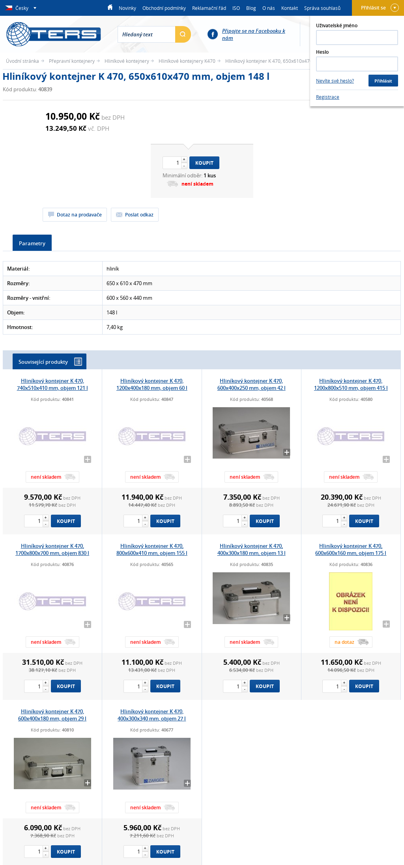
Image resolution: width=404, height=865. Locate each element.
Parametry (32, 243)
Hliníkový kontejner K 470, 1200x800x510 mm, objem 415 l (351, 384)
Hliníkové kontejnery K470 (187, 61)
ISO (236, 8)
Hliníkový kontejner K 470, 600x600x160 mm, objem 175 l (350, 549)
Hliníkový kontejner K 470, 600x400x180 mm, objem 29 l (52, 715)
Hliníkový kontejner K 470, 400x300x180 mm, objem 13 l (251, 549)
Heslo (322, 52)
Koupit (204, 163)
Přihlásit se (380, 8)
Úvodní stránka (22, 61)
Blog (251, 8)
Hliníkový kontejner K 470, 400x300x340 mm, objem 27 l (152, 715)
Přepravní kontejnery (72, 61)
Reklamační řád (209, 8)
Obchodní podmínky (164, 8)
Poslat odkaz (139, 214)
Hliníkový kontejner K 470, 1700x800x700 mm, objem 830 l (52, 549)
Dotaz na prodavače (79, 214)
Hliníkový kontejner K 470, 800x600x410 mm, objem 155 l (151, 549)
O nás (268, 8)
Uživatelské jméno (336, 25)
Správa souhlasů (322, 8)
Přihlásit (383, 81)
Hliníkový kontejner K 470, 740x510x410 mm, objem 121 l (52, 384)
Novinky (127, 8)
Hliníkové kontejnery (127, 61)
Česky (22, 8)
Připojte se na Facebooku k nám (253, 34)
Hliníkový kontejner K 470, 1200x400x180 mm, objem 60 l (151, 384)
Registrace (327, 97)
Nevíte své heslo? (335, 80)
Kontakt (289, 8)
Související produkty (50, 361)
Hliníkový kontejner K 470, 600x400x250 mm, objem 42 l (251, 384)
